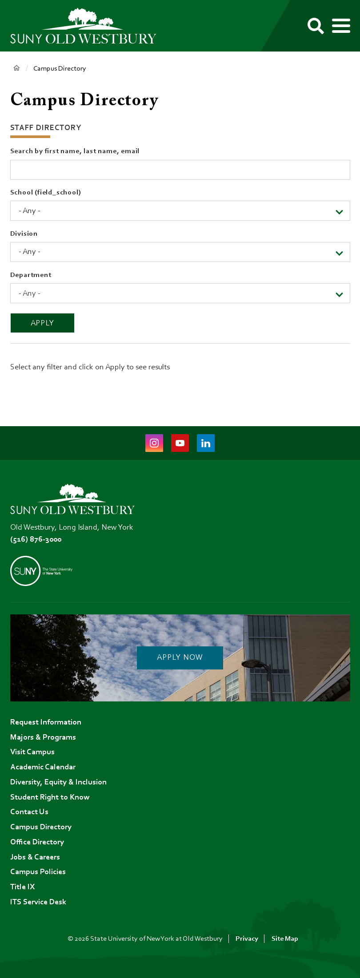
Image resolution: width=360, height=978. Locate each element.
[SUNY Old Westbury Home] (88, 26)
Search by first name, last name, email (75, 151)
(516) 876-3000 (35, 540)
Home (16, 68)
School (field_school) (45, 193)
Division (24, 234)
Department (31, 275)
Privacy (247, 938)
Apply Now (180, 658)
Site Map (285, 938)
